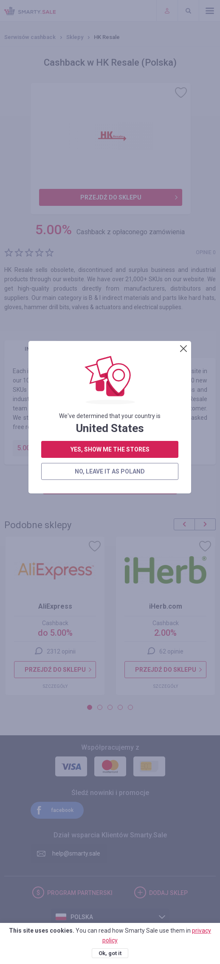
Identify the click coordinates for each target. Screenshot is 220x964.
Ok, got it (110, 953)
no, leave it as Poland (110, 219)
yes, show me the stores (110, 197)
